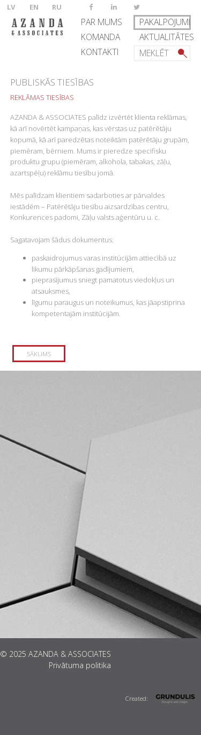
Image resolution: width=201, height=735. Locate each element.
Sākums (39, 353)
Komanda (100, 37)
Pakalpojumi (164, 22)
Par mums (101, 22)
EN (34, 7)
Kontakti (99, 52)
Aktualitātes (165, 37)
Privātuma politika (80, 665)
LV (11, 7)
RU (57, 7)
